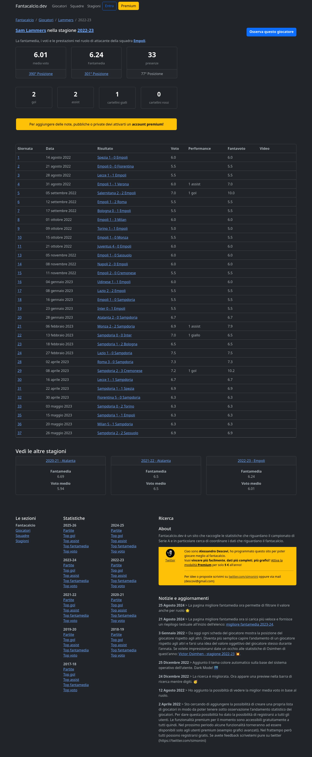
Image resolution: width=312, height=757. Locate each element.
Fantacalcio (25, 20)
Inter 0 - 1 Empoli (111, 308)
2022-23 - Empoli (251, 460)
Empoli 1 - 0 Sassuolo (115, 255)
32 (19, 397)
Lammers (65, 20)
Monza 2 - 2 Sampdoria (116, 326)
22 (19, 335)
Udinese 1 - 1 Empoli (114, 281)
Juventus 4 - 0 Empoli (114, 246)
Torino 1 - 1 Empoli (113, 228)
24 (19, 353)
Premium (128, 5)
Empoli (139, 40)
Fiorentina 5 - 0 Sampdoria (119, 397)
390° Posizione (41, 73)
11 (19, 246)
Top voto (70, 551)
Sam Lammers (31, 30)
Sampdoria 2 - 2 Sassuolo (118, 433)
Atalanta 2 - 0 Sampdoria (118, 317)
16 (19, 281)
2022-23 (86, 30)
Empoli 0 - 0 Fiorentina (116, 166)
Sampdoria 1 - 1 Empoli (116, 415)
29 (19, 370)
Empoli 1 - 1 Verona (113, 184)
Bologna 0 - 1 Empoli (114, 210)
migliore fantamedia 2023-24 (249, 624)
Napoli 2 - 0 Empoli (113, 264)
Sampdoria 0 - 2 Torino (116, 406)
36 (19, 424)
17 (19, 290)
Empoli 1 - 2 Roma (112, 201)
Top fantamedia (76, 546)
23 (19, 344)
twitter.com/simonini (243, 576)
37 (19, 433)
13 (19, 255)
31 (19, 388)
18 (19, 299)
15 (19, 273)
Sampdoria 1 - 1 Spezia (116, 388)
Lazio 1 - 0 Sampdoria (115, 353)
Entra (109, 5)
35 (19, 415)
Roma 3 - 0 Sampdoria (115, 361)
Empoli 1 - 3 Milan (112, 219)
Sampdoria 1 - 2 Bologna (117, 344)
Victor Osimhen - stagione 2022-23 (206, 653)
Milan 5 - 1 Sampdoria (115, 424)
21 (19, 326)
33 (19, 406)
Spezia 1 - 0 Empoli (113, 157)
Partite (68, 530)
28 (19, 361)
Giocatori (59, 6)
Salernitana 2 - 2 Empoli (117, 193)
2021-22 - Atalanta (156, 460)
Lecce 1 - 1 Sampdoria (115, 379)
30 (19, 379)
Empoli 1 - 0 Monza (113, 237)
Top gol (69, 535)
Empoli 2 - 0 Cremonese (117, 273)
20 (19, 317)
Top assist (71, 540)
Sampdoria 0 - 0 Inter (115, 335)
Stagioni (94, 6)
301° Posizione (96, 73)
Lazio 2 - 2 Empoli (112, 290)
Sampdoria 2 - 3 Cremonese (120, 370)
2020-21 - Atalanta (60, 460)
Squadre (77, 6)
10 (19, 237)
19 (19, 308)
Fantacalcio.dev (31, 6)
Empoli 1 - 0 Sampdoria (116, 299)
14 (19, 264)
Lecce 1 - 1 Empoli (112, 175)
